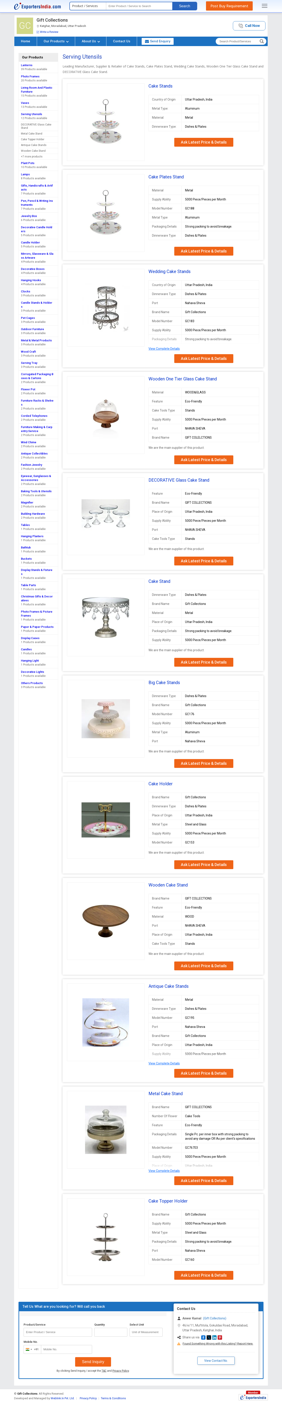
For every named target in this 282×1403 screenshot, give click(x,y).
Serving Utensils (31, 114)
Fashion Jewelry (31, 464)
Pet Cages (28, 318)
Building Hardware (33, 513)
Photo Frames (30, 76)
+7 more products (32, 156)
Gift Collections (52, 20)
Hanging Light (30, 660)
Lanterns (26, 65)
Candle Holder (30, 242)
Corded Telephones (34, 415)
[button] (249, 25)
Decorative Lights (32, 671)
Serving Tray (29, 363)
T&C (104, 1370)
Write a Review (47, 32)
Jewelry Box (29, 216)
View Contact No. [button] (216, 1360)
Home (25, 41)
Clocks (25, 291)
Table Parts (28, 585)
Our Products (56, 41)
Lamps (25, 174)
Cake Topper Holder (32, 139)
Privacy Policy (120, 1370)
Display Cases (30, 638)
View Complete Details (164, 348)
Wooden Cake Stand (33, 150)
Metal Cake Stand (31, 133)
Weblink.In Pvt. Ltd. (62, 1398)
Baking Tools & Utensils (36, 491)
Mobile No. (31, 1341)
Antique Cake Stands (33, 145)
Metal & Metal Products (36, 340)
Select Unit (137, 1324)
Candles (26, 649)
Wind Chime (28, 442)
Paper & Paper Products (37, 627)
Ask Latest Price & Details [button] (204, 142)
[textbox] (139, 6)
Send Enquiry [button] (157, 41)
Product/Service (35, 1324)
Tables (25, 525)
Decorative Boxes (33, 269)
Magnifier (27, 502)
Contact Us (121, 41)
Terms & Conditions (113, 1398)
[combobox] (31, 1349)
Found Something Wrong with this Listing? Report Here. (218, 1343)
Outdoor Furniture (32, 329)
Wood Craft (28, 351)
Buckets (26, 558)
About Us (91, 41)
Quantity (99, 1324)
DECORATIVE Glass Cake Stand (36, 126)
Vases (25, 103)
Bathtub (26, 547)
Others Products (32, 683)
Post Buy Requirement (229, 6)
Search (184, 6)
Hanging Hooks (31, 280)
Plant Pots (27, 163)
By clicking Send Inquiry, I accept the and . (93, 1370)
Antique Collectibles (34, 453)
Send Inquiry (93, 1362)
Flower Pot (28, 389)
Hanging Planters (32, 536)
